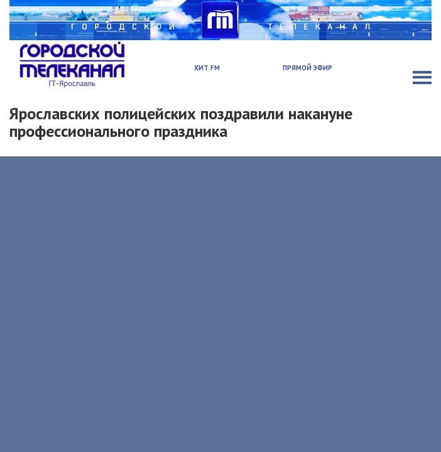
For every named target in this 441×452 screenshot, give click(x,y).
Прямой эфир (307, 67)
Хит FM (207, 67)
